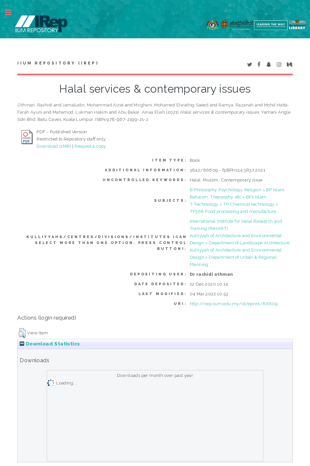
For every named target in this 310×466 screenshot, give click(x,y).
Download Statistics (50, 344)
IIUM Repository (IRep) (57, 63)
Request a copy (90, 146)
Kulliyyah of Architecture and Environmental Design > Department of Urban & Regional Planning (236, 257)
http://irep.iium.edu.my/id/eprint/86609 (234, 303)
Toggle (12, 12)
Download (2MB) (54, 146)
